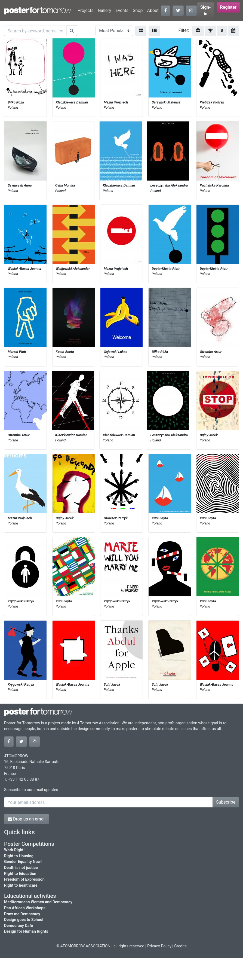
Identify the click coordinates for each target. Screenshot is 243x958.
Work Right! (14, 850)
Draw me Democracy (22, 914)
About (153, 10)
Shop (138, 10)
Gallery (104, 10)
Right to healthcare (21, 885)
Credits (180, 946)
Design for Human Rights (26, 931)
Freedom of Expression (24, 879)
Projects (86, 10)
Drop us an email (26, 819)
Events (122, 10)
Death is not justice (21, 867)
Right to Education (20, 873)
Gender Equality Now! (23, 861)
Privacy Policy (159, 946)
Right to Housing (18, 856)
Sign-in (205, 10)
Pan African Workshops (24, 908)
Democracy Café (18, 925)
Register (228, 7)
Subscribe (225, 802)
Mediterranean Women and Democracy (38, 902)
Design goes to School (23, 919)
